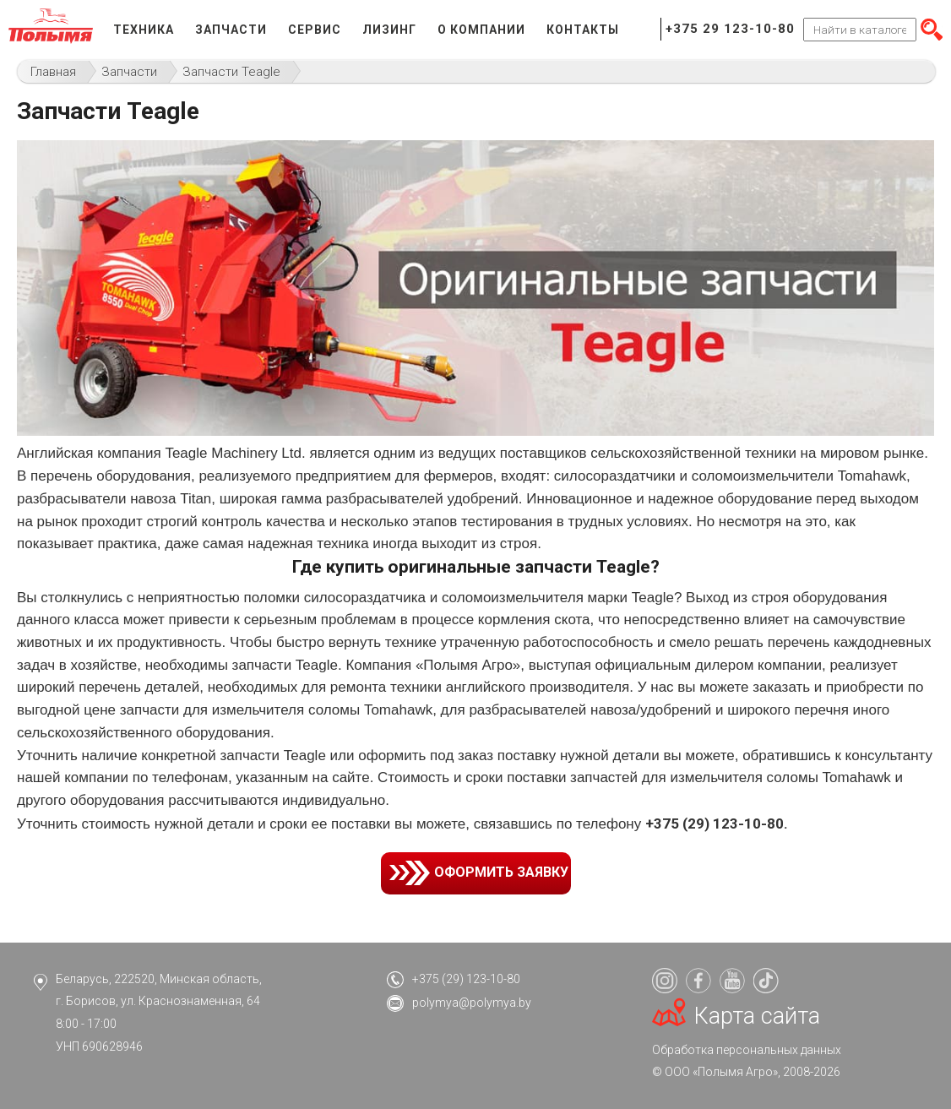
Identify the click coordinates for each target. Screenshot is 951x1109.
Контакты (582, 29)
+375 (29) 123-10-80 (466, 979)
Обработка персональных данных (746, 1050)
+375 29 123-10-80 (730, 28)
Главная (53, 71)
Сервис (314, 29)
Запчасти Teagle (231, 71)
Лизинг (389, 29)
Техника (143, 29)
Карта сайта (757, 1016)
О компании (481, 29)
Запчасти (231, 29)
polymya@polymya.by (471, 1002)
